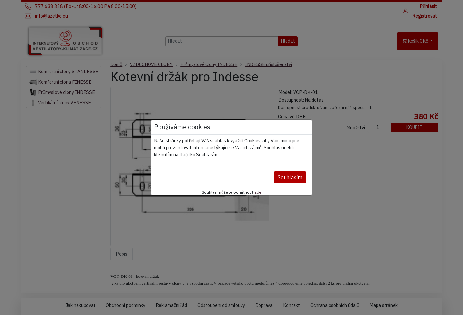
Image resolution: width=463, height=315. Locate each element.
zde (258, 192)
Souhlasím (290, 177)
